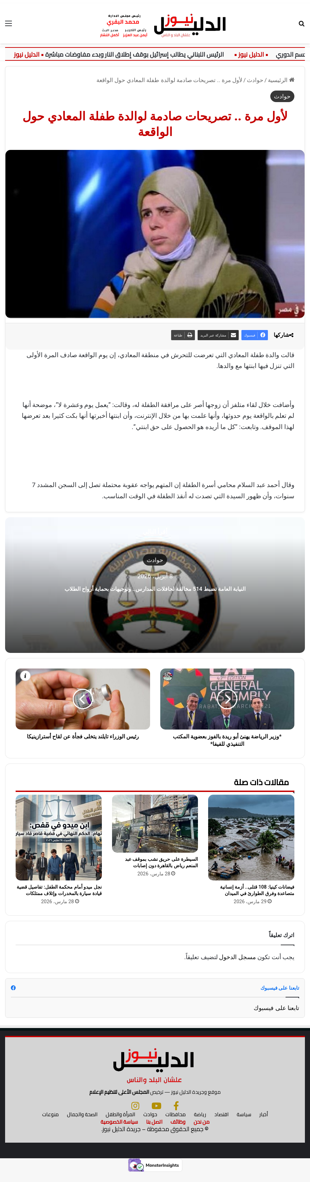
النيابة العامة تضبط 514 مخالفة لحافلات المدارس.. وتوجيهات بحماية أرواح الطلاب (155, 587)
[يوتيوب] (156, 1114)
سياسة (244, 1123)
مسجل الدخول (237, 957)
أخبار (263, 1123)
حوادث (255, 80)
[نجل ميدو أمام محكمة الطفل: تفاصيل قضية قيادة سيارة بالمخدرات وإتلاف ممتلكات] (59, 838)
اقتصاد (221, 1123)
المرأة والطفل (120, 1123)
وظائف (177, 1131)
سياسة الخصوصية (119, 1131)
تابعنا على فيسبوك (276, 1007)
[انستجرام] (135, 1114)
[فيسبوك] (176, 1114)
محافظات (175, 1123)
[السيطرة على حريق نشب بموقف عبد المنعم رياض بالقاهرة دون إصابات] (155, 824)
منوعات (50, 1123)
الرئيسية (281, 80)
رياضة (200, 1123)
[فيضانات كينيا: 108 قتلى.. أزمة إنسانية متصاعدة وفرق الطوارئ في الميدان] (251, 838)
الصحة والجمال (82, 1123)
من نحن (201, 1131)
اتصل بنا (154, 1131)
